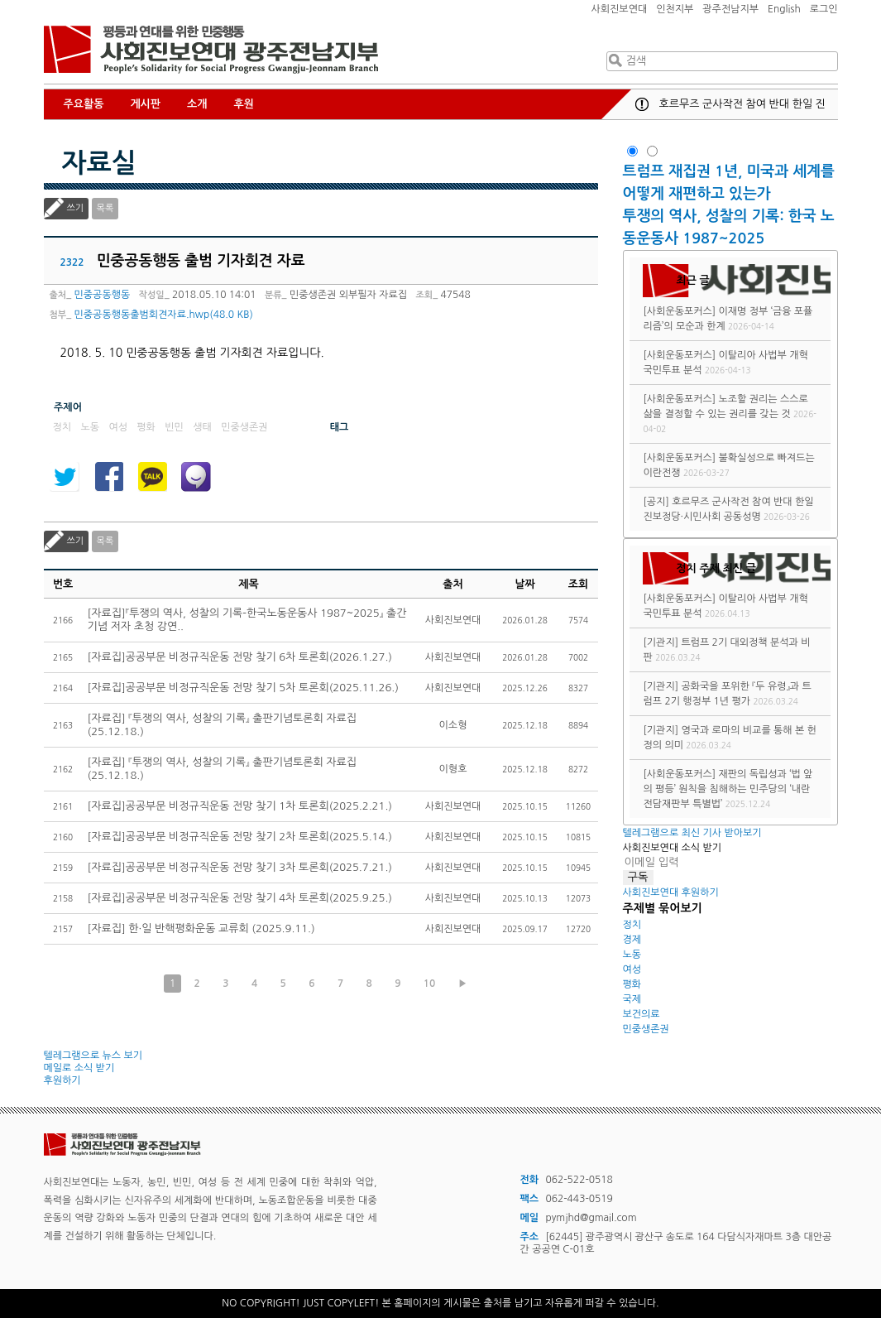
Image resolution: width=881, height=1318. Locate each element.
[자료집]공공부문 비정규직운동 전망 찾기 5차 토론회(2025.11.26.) (243, 687)
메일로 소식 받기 (79, 1068)
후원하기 (62, 1080)
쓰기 (75, 208)
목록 (105, 208)
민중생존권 (646, 1029)
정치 (632, 925)
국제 (632, 999)
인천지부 (674, 9)
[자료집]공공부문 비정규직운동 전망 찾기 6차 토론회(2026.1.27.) (240, 657)
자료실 (99, 163)
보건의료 (641, 1014)
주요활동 (84, 104)
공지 (642, 104)
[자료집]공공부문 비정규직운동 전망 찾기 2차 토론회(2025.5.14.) (240, 836)
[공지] (655, 502)
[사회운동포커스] (679, 311)
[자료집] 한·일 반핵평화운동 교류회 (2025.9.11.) (201, 928)
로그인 (824, 9)
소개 (197, 104)
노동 (632, 955)
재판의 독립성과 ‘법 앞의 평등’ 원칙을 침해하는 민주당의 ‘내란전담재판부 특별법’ (727, 789)
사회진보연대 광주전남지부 (211, 50)
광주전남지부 (730, 9)
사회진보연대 (619, 9)
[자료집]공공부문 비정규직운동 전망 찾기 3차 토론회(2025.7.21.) (240, 867)
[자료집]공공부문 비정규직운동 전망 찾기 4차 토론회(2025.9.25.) (240, 897)
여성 (632, 969)
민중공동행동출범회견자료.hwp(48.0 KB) (163, 315)
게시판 (145, 104)
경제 (632, 940)
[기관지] (660, 642)
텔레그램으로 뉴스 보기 (93, 1056)
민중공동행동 (102, 295)
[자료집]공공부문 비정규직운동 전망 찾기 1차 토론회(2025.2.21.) (240, 806)
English (784, 9)
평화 (632, 984)
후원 (244, 104)
